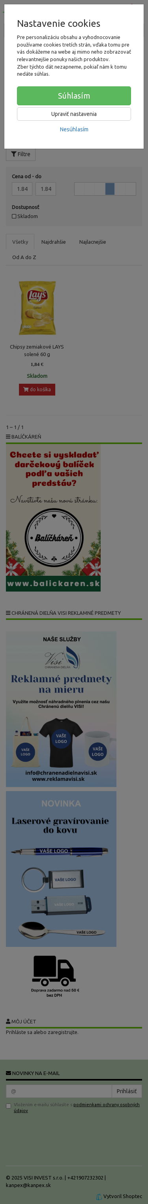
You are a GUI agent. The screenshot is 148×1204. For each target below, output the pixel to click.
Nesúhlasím (74, 129)
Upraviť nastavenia (74, 114)
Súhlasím (74, 95)
